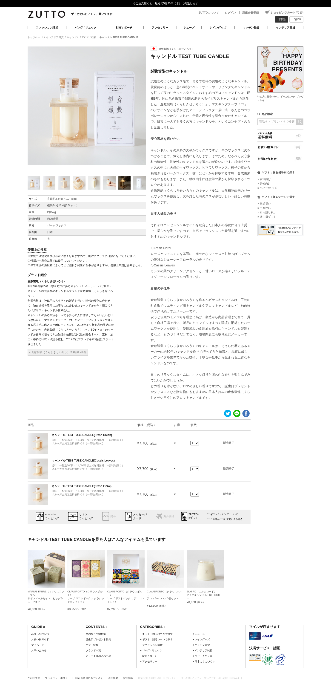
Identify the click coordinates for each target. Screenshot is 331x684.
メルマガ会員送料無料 (280, 135)
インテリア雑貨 (285, 27)
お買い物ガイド (280, 147)
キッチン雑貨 (251, 27)
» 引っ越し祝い (266, 212)
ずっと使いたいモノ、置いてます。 (93, 14)
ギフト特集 (92, 645)
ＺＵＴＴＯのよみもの (98, 656)
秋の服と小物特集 (96, 633)
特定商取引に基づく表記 (89, 678)
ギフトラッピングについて (224, 514)
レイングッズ (218, 27)
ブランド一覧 (93, 650)
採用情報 (128, 678)
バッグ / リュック (85, 27)
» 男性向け (264, 183)
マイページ (37, 645)
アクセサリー (160, 27)
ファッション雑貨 (47, 27)
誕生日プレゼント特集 (98, 639)
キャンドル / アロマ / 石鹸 (81, 37)
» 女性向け (264, 179)
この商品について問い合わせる (226, 519)
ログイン (230, 12)
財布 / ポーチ (124, 27)
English (296, 19)
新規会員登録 (250, 12)
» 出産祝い (264, 208)
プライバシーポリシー (57, 678)
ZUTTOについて (209, 12)
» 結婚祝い (264, 203)
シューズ (188, 27)
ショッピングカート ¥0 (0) (287, 12)
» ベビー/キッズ (267, 188)
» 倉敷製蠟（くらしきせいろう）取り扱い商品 (57, 352)
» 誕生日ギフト (266, 216)
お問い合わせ (280, 159)
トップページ (35, 37)
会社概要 (113, 678)
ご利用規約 (34, 678)
